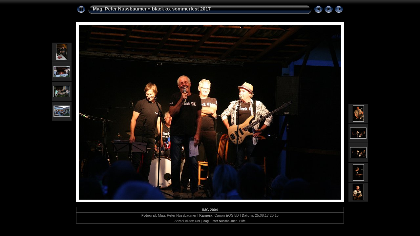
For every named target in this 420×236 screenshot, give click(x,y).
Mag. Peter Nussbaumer (120, 8)
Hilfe (242, 221)
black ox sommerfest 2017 (181, 8)
